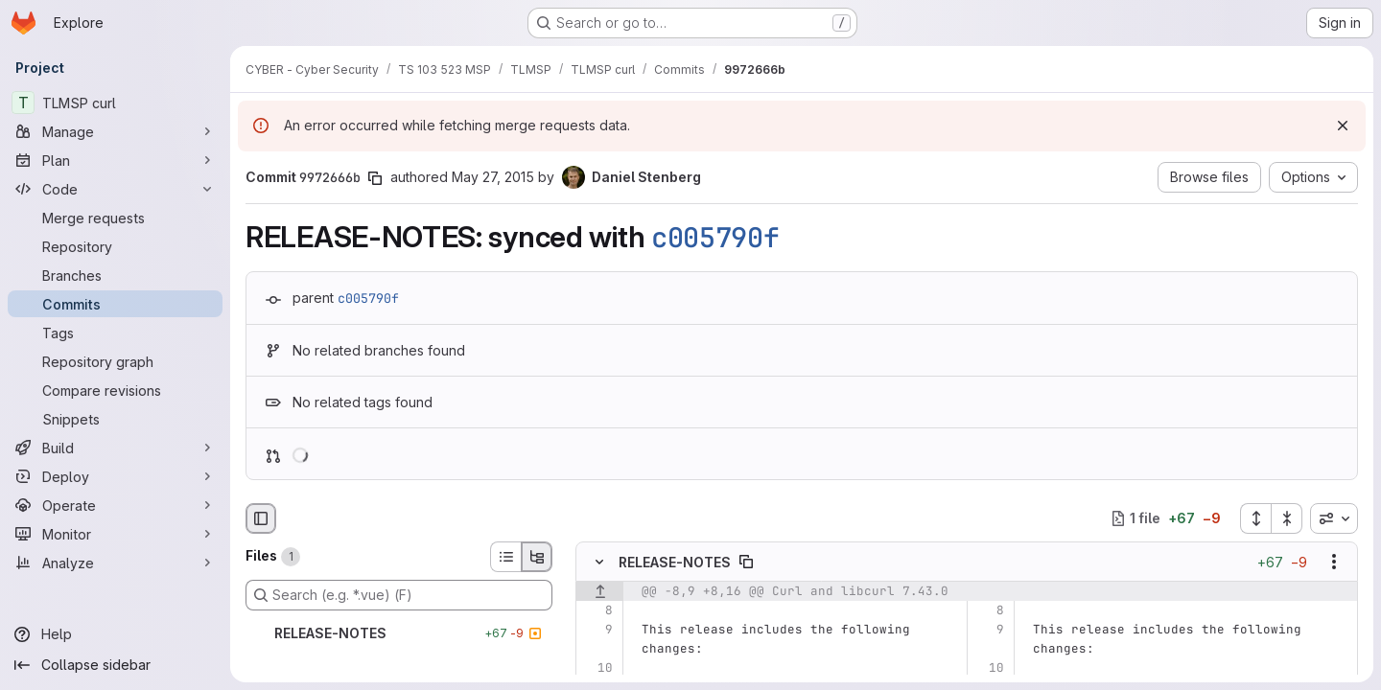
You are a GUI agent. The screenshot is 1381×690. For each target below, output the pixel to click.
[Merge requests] (115, 217)
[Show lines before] (599, 591)
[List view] (505, 556)
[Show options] (1334, 561)
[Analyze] (115, 562)
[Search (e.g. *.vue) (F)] (399, 595)
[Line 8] (597, 610)
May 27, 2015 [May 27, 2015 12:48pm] (493, 177)
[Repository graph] (115, 361)
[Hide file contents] (599, 561)
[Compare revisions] (115, 390)
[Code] (115, 188)
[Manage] (115, 131)
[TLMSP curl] (115, 102)
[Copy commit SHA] (374, 178)
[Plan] (115, 160)
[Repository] (115, 246)
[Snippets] (115, 418)
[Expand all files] (1255, 518)
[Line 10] (597, 668)
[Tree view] (537, 556)
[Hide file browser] (261, 518)
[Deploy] (115, 476)
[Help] (115, 634)
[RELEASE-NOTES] (398, 633)
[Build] (115, 447)
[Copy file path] (746, 561)
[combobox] (1334, 518)
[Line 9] (597, 629)
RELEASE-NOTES (675, 561)
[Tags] (115, 332)
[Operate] (115, 505)
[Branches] (115, 275)
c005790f (715, 237)
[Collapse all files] (1287, 518)
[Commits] (115, 303)
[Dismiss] (1342, 125)
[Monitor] (115, 533)
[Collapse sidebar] (115, 665)
